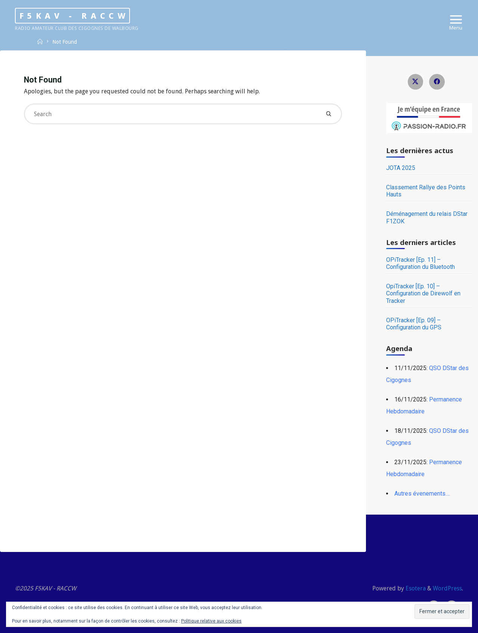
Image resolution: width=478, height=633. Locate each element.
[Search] (328, 113)
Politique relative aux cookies (211, 621)
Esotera (415, 588)
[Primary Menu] (456, 19)
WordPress (447, 588)
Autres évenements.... (422, 493)
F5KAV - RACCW (74, 15)
